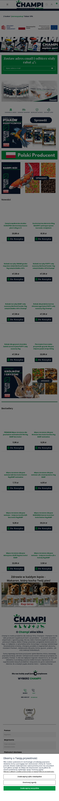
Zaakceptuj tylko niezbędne (29, 776)
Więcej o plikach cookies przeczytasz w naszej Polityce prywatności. (28, 772)
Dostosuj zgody (29, 782)
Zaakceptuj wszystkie (29, 788)
